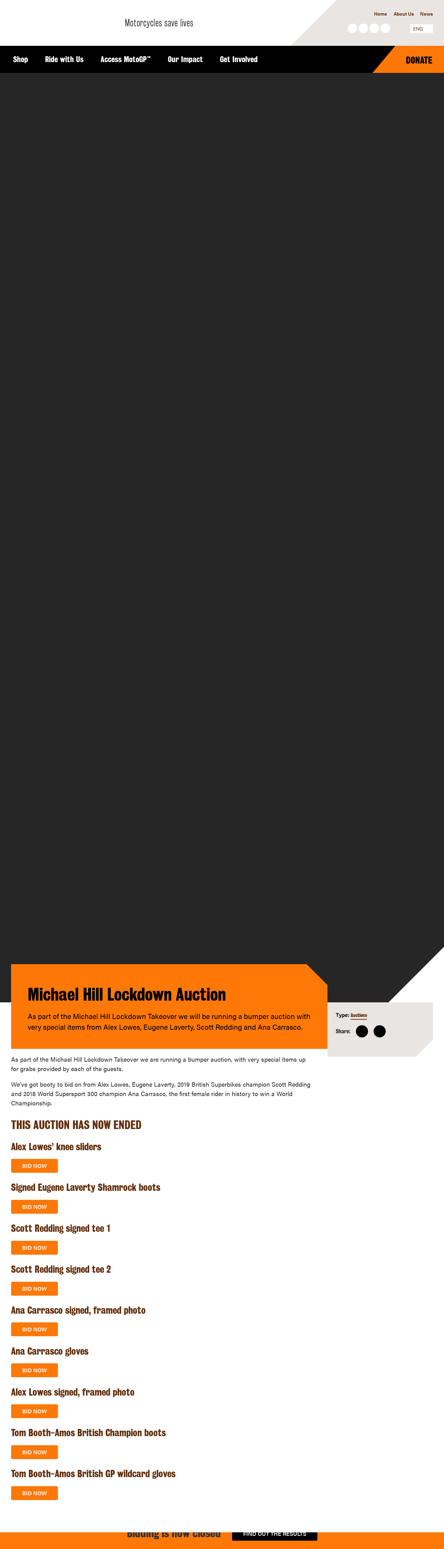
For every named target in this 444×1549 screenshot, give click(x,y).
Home (380, 13)
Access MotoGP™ (126, 59)
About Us (404, 13)
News (426, 13)
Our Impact (185, 59)
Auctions (359, 1015)
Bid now (34, 1166)
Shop (20, 59)
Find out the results (274, 1534)
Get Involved (239, 59)
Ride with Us (64, 59)
